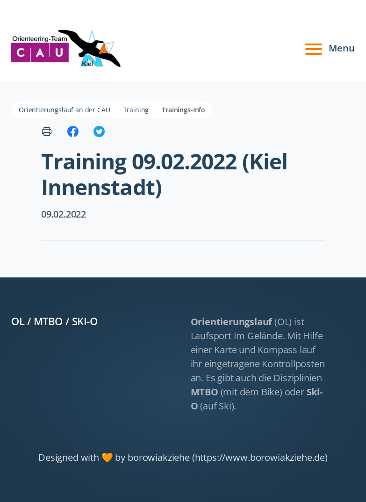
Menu (328, 48)
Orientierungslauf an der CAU (64, 109)
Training (136, 109)
